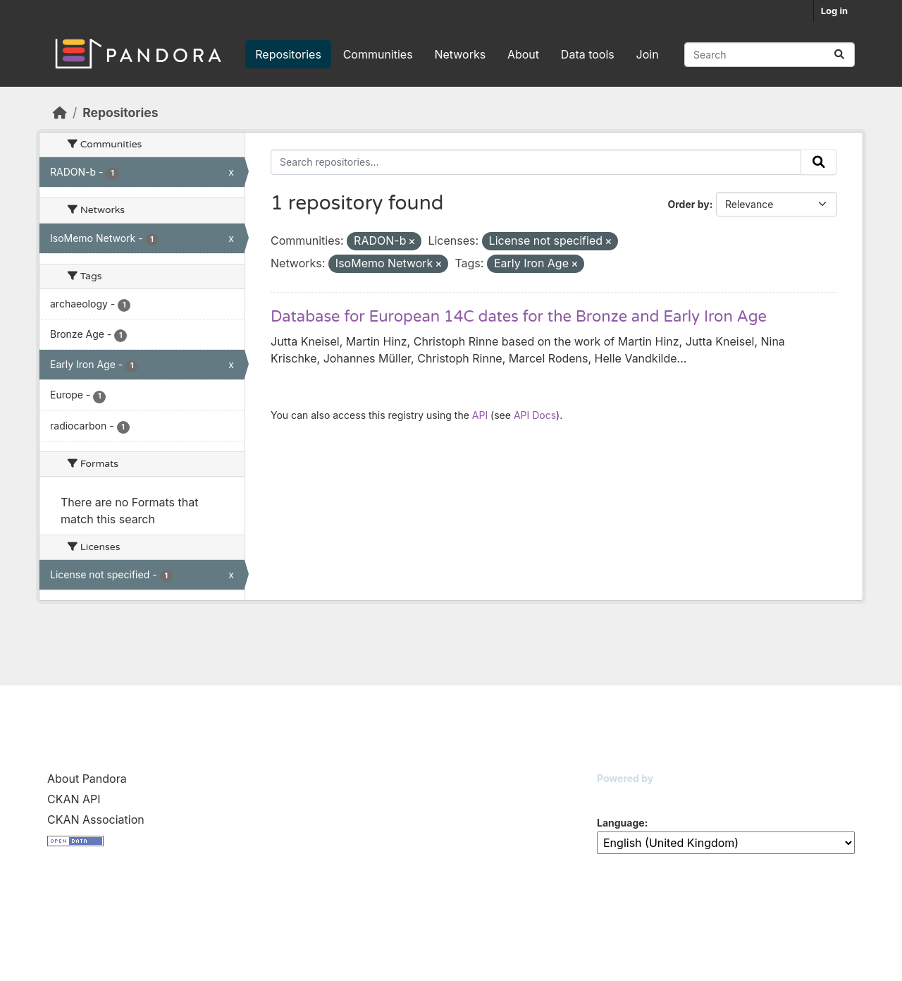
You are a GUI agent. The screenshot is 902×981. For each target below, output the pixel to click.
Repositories (288, 54)
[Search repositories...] (769, 54)
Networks (460, 54)
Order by (688, 204)
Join (647, 54)
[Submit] (839, 54)
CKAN (621, 795)
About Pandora (87, 779)
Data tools (587, 54)
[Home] (60, 112)
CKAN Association (95, 819)
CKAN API (74, 799)
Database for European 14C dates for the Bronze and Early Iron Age (519, 316)
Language (621, 823)
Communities (378, 54)
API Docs (535, 415)
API (480, 415)
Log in (834, 10)
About (523, 54)
